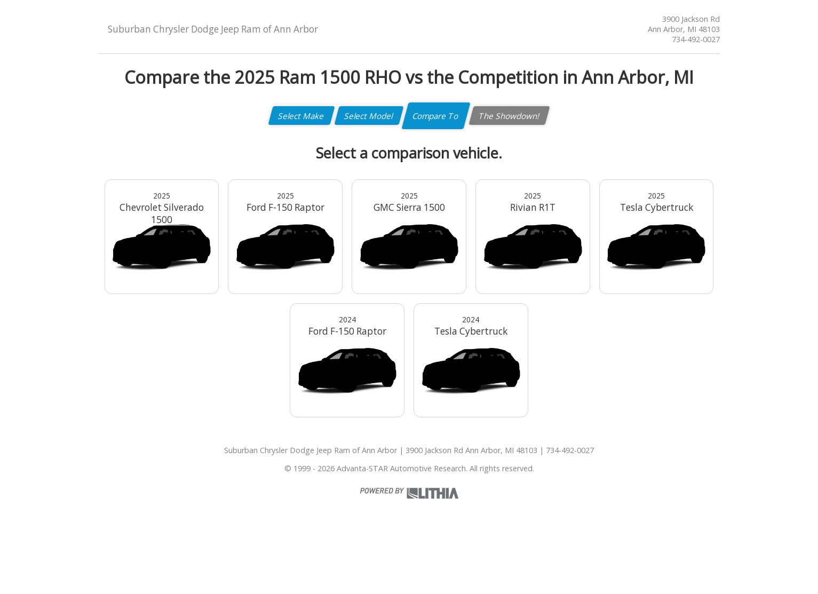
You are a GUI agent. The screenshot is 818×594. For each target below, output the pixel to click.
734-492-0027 (696, 39)
